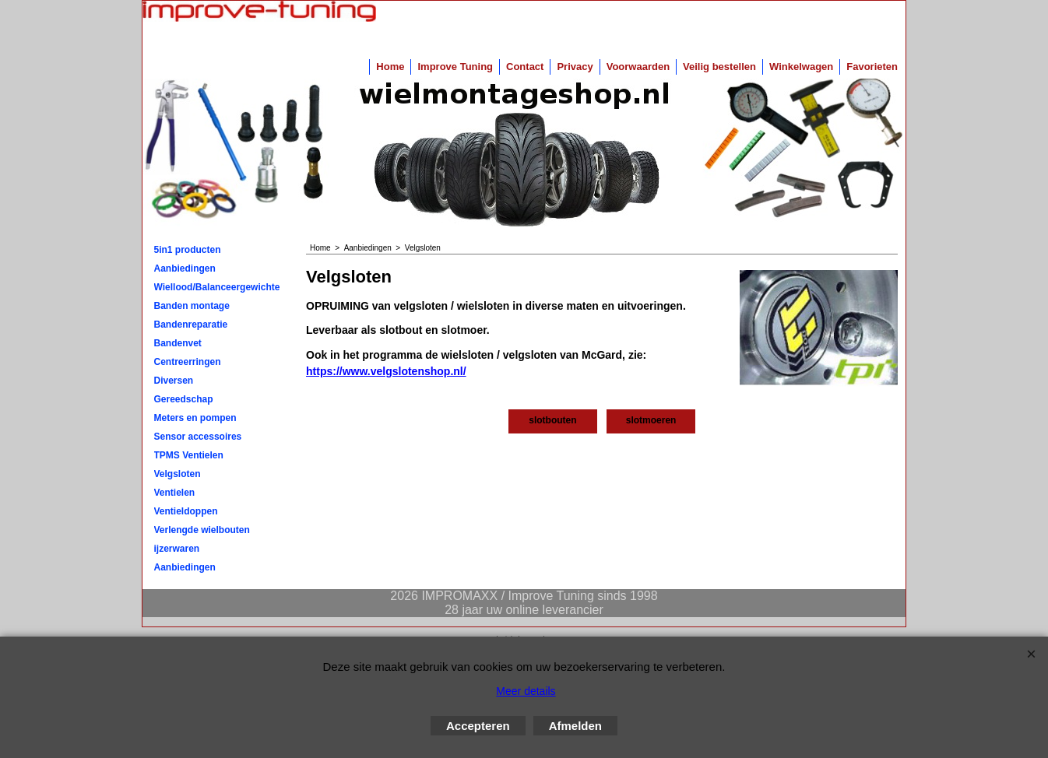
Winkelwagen (801, 66)
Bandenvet (178, 343)
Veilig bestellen (719, 66)
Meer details (525, 691)
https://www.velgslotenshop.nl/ (386, 371)
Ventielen (174, 492)
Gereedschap (183, 399)
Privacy (575, 66)
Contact (524, 66)
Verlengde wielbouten (202, 530)
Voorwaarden (638, 66)
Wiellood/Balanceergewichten (217, 287)
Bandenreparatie (191, 324)
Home (390, 66)
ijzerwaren (177, 548)
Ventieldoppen (186, 511)
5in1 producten (187, 249)
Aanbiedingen (185, 268)
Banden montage (192, 305)
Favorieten (872, 66)
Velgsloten (177, 473)
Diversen (174, 380)
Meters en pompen (195, 417)
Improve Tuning (455, 66)
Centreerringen (187, 361)
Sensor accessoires (198, 436)
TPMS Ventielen (188, 455)
